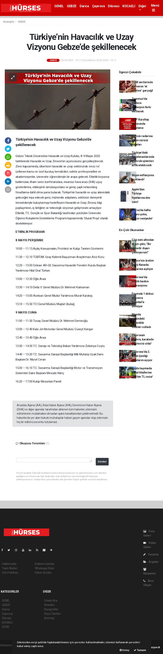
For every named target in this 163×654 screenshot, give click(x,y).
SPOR (5, 626)
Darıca (84, 6)
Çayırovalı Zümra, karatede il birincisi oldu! (142, 339)
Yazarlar (151, 554)
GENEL (59, 6)
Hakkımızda (9, 563)
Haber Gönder (43, 572)
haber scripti (7, 649)
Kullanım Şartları (45, 563)
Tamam (140, 650)
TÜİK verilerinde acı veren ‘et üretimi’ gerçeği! (142, 86)
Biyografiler (51, 609)
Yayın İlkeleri (9, 568)
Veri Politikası (10, 572)
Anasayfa (8, 21)
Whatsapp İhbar (44, 568)
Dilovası (113, 6)
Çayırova (98, 6)
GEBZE (71, 6)
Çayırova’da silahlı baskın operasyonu (140, 281)
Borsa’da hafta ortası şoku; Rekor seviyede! (142, 214)
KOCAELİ (128, 6)
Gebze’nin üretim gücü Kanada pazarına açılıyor (143, 265)
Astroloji (49, 618)
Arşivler (151, 561)
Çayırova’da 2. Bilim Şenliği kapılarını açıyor (142, 356)
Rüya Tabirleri (52, 613)
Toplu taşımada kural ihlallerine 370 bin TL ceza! (142, 372)
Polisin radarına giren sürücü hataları (142, 140)
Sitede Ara (50, 600)
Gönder (102, 461)
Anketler (49, 605)
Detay (124, 650)
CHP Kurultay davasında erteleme (140, 123)
